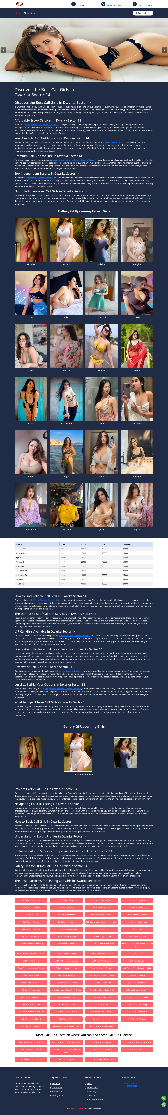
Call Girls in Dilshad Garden (102, 953)
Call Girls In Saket (31, 915)
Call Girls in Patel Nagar (66, 975)
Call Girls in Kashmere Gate (66, 929)
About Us (56, 1083)
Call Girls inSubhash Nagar (66, 1012)
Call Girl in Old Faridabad (137, 1049)
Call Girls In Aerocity (137, 900)
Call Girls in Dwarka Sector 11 (101, 968)
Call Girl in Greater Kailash (66, 968)
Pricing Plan (57, 1095)
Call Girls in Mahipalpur (31, 900)
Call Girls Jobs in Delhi (66, 922)
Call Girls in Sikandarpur (137, 1012)
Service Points (58, 1091)
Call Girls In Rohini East (66, 915)
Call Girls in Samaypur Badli (31, 936)
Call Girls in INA (101, 1004)
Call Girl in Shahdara (31, 961)
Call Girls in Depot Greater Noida (31, 1042)
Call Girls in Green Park (137, 936)
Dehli (89, 1083)
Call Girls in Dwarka (31, 922)
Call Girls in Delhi (66, 900)
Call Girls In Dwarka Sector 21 (102, 915)
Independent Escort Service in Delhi (66, 1026)
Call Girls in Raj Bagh (101, 929)
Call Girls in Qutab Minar (101, 961)
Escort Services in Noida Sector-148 (66, 1042)
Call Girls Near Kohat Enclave (66, 961)
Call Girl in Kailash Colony (137, 1004)
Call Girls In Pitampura (31, 907)
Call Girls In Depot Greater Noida (101, 1059)
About (26, 13)
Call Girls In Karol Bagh (66, 907)
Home (19, 13)
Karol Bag (91, 1091)
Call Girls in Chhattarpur (66, 936)
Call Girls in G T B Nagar (137, 1019)
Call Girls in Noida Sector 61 (31, 1049)
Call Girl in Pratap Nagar (31, 990)
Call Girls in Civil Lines (66, 1004)
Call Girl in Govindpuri (31, 929)
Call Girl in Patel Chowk (31, 1004)
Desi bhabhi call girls (66, 1059)
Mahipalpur (92, 1087)
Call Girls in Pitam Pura (102, 982)
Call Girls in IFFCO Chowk (102, 1042)
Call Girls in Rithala (137, 953)
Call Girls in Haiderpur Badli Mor (31, 1012)
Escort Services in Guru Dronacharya (66, 990)
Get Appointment (143, 13)
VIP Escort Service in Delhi (31, 1026)
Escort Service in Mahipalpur (101, 1026)
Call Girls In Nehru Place (101, 900)
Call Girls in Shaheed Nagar (137, 997)
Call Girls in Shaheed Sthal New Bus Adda (66, 1050)
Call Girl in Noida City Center (31, 1059)
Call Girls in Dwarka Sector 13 (101, 1012)
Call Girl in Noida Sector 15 (101, 1049)
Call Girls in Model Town (66, 997)
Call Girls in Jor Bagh (137, 961)
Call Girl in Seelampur (137, 982)
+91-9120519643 (114, 5)
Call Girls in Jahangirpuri (31, 1019)
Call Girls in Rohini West (66, 953)
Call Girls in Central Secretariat (101, 944)
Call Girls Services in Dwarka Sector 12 (31, 953)
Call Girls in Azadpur (31, 975)
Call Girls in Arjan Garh (102, 997)
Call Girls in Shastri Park (137, 929)
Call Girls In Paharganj (137, 907)
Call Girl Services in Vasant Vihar (66, 944)
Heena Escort (76, 1108)
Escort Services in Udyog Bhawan (31, 968)
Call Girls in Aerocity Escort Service (102, 975)
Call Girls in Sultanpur (101, 1019)
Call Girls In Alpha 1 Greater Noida (137, 968)
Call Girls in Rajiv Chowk (101, 936)
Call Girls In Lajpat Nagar (102, 907)
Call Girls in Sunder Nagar (66, 982)
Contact (34, 13)
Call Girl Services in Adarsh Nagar (31, 944)
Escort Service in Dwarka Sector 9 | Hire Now (137, 945)
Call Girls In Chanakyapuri (137, 915)
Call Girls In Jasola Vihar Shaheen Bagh (101, 922)
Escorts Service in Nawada (30, 982)
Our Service (57, 1087)
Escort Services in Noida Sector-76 (137, 1042)
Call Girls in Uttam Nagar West (101, 990)
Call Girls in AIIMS (66, 1019)
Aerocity (91, 1095)
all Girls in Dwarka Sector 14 (137, 990)
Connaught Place (95, 1099)
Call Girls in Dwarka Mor (31, 997)
